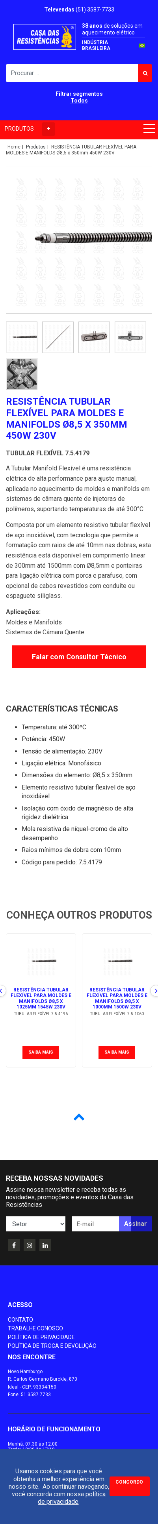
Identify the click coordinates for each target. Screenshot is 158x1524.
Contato (20, 1320)
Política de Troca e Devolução (52, 1346)
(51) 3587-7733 (95, 9)
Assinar (135, 1223)
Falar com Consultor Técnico (79, 657)
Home (13, 147)
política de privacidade (72, 1497)
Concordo (129, 1482)
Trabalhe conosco (35, 1328)
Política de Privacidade (41, 1337)
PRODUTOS (30, 129)
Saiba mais (40, 1052)
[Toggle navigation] (148, 129)
